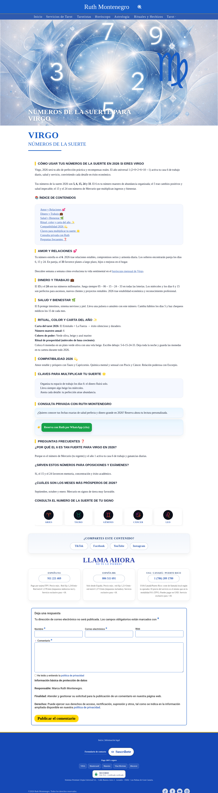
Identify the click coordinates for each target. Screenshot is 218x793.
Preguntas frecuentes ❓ (53, 239)
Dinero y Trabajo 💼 (51, 213)
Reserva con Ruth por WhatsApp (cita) (66, 427)
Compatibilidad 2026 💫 (53, 226)
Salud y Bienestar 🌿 (51, 217)
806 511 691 (109, 576)
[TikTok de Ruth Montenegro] (165, 782)
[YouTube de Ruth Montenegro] (180, 782)
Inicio (44, 16)
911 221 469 (54, 576)
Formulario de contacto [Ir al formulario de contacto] (95, 742)
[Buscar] (139, 7)
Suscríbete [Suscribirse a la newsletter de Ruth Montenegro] (121, 742)
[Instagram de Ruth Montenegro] (187, 782)
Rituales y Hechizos (145, 16)
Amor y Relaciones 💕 (52, 209)
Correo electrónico (96, 626)
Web (137, 625)
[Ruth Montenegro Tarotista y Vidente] (106, 7)
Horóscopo (103, 16)
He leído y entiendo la (60, 668)
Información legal (112, 730)
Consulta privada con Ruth (54, 235)
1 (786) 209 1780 (163, 576)
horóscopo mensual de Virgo (127, 271)
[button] (169, 16)
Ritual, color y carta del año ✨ (57, 222)
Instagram (139, 545)
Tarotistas (86, 16)
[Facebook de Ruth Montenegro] (172, 782)
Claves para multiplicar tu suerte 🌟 (60, 230)
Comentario (44, 637)
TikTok (79, 545)
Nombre (40, 626)
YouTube (119, 545)
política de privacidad (72, 668)
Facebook (99, 545)
